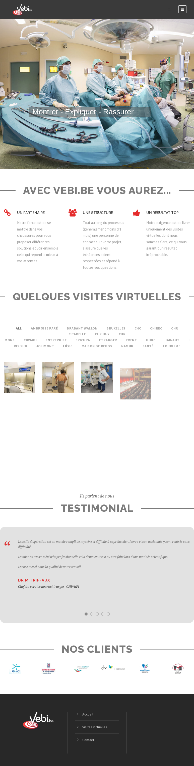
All (19, 328)
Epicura (83, 340)
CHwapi (30, 340)
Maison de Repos (97, 346)
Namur (127, 346)
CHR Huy (102, 334)
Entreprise (56, 340)
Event (131, 340)
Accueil (87, 714)
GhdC (150, 340)
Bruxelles (115, 328)
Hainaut (171, 340)
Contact (88, 740)
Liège (68, 346)
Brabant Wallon (82, 328)
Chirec (156, 328)
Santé (148, 346)
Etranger (108, 340)
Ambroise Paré (44, 328)
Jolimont (45, 346)
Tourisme (171, 346)
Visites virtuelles (94, 727)
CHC (138, 328)
